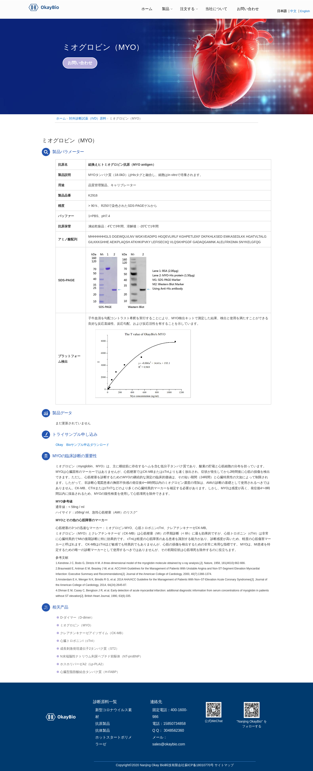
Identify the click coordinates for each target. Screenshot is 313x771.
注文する (187, 9)
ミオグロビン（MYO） (76, 625)
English (305, 11)
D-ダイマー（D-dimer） (77, 617)
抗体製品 (102, 730)
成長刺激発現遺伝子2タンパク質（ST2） (89, 648)
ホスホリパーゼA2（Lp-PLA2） (82, 664)
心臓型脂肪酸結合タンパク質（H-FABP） (90, 672)
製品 (165, 9)
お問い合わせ (248, 9)
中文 (293, 11)
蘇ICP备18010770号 (199, 765)
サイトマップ (224, 765)
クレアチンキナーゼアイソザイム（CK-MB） (92, 633)
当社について (216, 9)
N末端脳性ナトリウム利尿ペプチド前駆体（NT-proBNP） (101, 656)
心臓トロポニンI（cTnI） (78, 641)
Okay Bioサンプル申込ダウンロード (82, 445)
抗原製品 (102, 724)
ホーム (146, 9)
